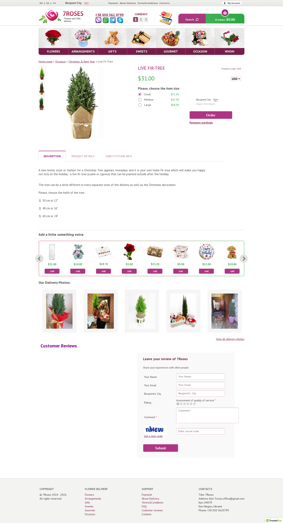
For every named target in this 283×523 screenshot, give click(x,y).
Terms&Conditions (147, 3)
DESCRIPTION (52, 156)
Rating (147, 402)
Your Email (150, 385)
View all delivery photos (230, 339)
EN (54, 3)
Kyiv (86, 3)
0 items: (225, 18)
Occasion (60, 61)
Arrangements (93, 498)
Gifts (87, 502)
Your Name (150, 377)
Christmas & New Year (82, 61)
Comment (150, 417)
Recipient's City (152, 394)
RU (41, 3)
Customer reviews (152, 510)
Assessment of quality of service (196, 400)
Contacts (164, 3)
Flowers (89, 494)
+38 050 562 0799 (109, 14)
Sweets (89, 506)
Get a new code (153, 436)
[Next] (244, 258)
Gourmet (90, 510)
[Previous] (39, 258)
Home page (45, 61)
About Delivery (128, 3)
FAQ (144, 506)
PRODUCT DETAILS (83, 156)
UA (47, 3)
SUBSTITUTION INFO (118, 156)
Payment (113, 3)
